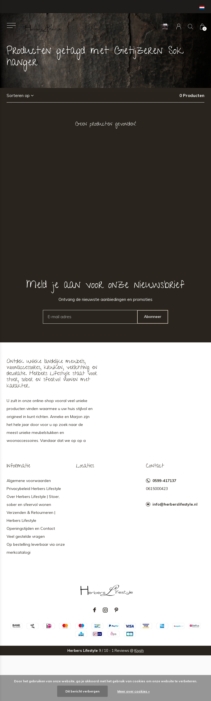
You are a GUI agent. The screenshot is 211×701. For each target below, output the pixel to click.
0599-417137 (164, 480)
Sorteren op (18, 95)
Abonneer (152, 316)
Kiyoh (139, 650)
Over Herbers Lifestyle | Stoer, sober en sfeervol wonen (33, 500)
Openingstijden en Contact (31, 528)
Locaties (85, 466)
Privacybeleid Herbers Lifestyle (34, 488)
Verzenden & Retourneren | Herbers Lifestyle (31, 516)
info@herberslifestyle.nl (175, 504)
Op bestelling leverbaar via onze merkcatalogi (36, 548)
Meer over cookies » (133, 691)
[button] (11, 25)
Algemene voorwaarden (29, 480)
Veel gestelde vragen (26, 536)
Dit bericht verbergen (82, 691)
